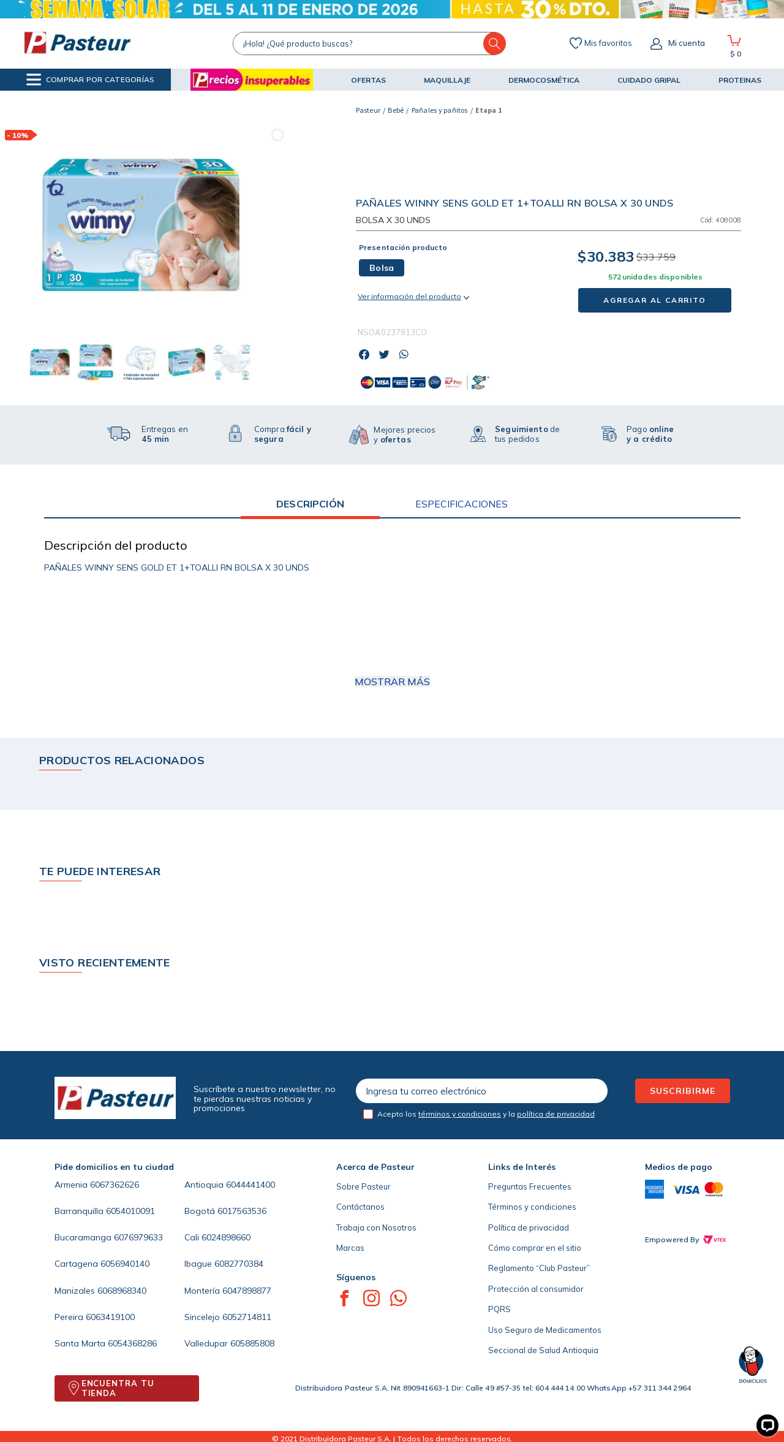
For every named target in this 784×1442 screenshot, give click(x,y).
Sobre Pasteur (363, 1186)
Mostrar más (392, 681)
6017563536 (241, 1210)
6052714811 (246, 1316)
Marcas (350, 1248)
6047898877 (246, 1290)
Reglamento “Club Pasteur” (539, 1268)
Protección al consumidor (536, 1289)
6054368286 (132, 1343)
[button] (90, 80)
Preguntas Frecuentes (529, 1186)
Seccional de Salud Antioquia (543, 1350)
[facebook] (367, 355)
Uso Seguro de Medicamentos (544, 1330)
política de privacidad (556, 1113)
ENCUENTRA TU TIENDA (117, 1388)
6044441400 (250, 1184)
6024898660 (226, 1237)
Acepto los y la (486, 1113)
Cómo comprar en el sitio (534, 1248)
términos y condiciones (459, 1113)
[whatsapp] (407, 355)
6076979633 (138, 1237)
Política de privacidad (528, 1227)
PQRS (499, 1309)
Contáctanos (360, 1207)
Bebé (396, 110)
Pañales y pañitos (440, 110)
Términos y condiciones (532, 1207)
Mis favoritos (608, 43)
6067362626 (114, 1184)
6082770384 (238, 1263)
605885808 (252, 1343)
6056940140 (124, 1263)
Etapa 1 (488, 110)
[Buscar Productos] (495, 43)
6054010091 (130, 1210)
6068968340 (121, 1290)
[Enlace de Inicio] (368, 110)
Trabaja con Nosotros (376, 1227)
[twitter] (387, 355)
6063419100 (110, 1316)
